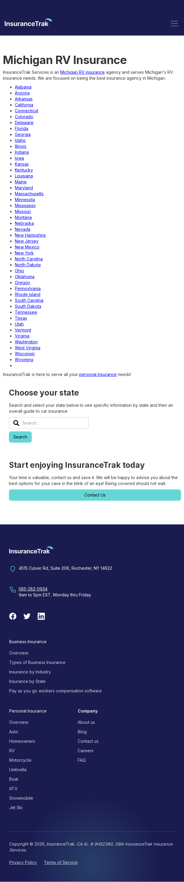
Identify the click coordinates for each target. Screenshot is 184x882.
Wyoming (24, 359)
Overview (18, 652)
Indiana (22, 152)
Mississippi (25, 205)
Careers (85, 750)
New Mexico (27, 246)
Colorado (24, 116)
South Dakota (28, 306)
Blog (82, 731)
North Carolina (29, 258)
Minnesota (25, 199)
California (24, 104)
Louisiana (24, 175)
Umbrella (17, 769)
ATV (13, 788)
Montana (23, 217)
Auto (13, 731)
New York (24, 252)
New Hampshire (30, 235)
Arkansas (24, 98)
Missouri (23, 211)
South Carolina (29, 300)
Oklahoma (24, 276)
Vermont (23, 329)
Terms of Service (61, 862)
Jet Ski (16, 807)
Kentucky (24, 169)
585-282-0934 (33, 588)
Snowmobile (21, 798)
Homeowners (22, 741)
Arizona (22, 92)
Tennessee (26, 312)
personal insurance (98, 374)
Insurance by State (27, 681)
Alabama (23, 86)
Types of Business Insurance (37, 662)
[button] (174, 23)
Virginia (22, 335)
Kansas (22, 164)
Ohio (19, 270)
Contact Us (95, 494)
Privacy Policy (23, 862)
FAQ (82, 760)
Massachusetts (29, 193)
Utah (19, 323)
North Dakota (28, 264)
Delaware (24, 122)
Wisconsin (25, 353)
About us (86, 722)
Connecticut (26, 110)
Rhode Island (27, 294)
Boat (13, 779)
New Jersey (27, 241)
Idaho (20, 140)
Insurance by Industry (30, 671)
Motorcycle (20, 760)
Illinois (20, 146)
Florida (21, 128)
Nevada (22, 229)
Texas (21, 318)
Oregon (22, 282)
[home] (28, 23)
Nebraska (24, 223)
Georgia (23, 134)
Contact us (88, 741)
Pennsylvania (28, 288)
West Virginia (27, 347)
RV (12, 750)
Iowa (19, 158)
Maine (21, 181)
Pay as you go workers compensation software (55, 690)
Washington (26, 341)
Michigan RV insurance (82, 72)
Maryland (24, 187)
